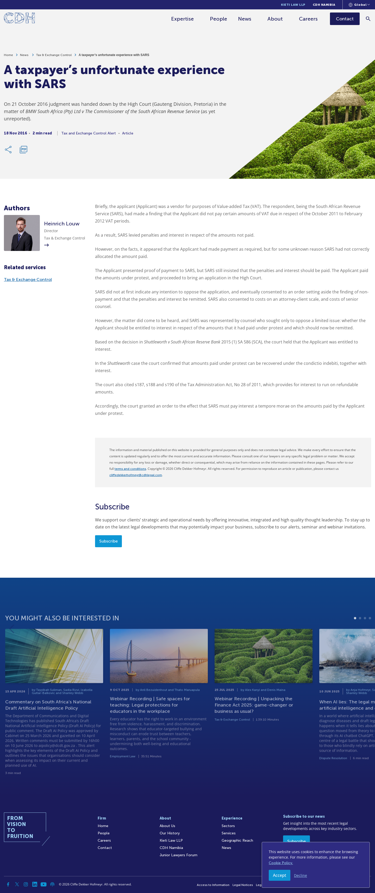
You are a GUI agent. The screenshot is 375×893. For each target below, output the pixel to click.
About (275, 19)
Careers (308, 19)
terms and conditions (130, 469)
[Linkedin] (34, 884)
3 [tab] (365, 636)
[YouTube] (43, 884)
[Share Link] (8, 151)
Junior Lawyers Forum (178, 855)
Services (229, 833)
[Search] (368, 18)
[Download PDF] (23, 151)
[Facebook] (8, 884)
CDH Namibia (324, 5)
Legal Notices (243, 885)
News (245, 19)
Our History (170, 833)
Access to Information (213, 885)
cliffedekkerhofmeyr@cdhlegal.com (135, 475)
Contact (105, 848)
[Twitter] (17, 884)
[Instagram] (26, 884)
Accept (279, 875)
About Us (167, 826)
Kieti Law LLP (293, 5)
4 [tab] (370, 636)
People (219, 19)
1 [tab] (355, 636)
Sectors (228, 826)
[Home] (19, 19)
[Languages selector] (359, 4)
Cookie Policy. (281, 863)
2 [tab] (360, 636)
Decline (300, 875)
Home (8, 57)
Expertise (183, 19)
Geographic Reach (237, 840)
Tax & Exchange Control (54, 57)
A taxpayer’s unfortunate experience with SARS (114, 57)
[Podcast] (52, 884)
